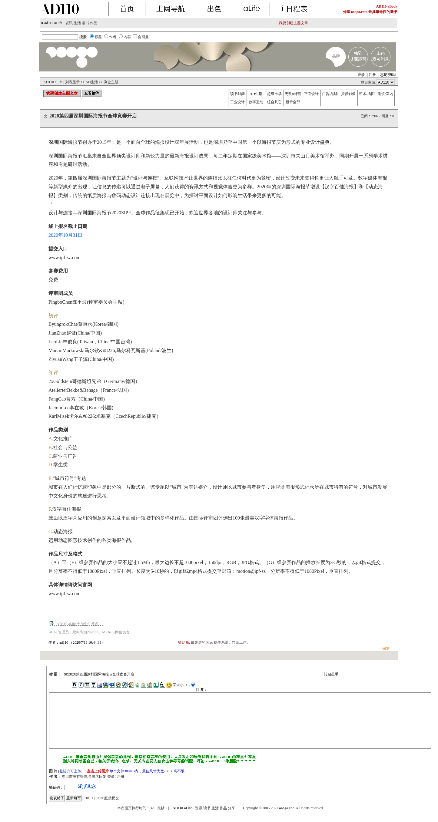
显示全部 (293, 102)
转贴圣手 (331, 674)
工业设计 (237, 102)
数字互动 (256, 102)
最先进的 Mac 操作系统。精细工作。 (220, 642)
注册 (372, 75)
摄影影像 (348, 94)
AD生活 (91, 82)
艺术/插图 (366, 94)
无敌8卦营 (293, 94)
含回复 (143, 37)
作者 (112, 37)
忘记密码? (388, 75)
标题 (98, 37)
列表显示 (72, 82)
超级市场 (274, 94)
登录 (361, 75)
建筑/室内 (385, 94)
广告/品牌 (329, 94)
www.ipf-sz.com (64, 257)
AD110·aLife (52, 82)
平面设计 (311, 94)
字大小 (178, 685)
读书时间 (237, 94)
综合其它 (274, 102)
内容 (127, 37)
